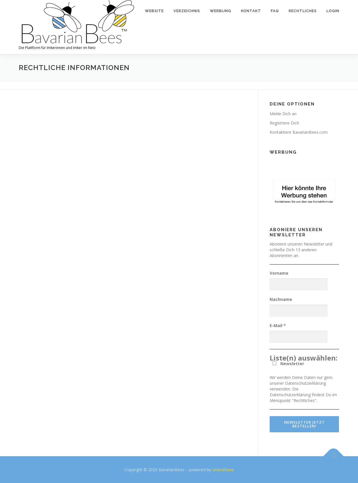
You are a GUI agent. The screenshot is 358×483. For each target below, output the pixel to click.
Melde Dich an (283, 113)
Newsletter (288, 363)
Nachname (281, 299)
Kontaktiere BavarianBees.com (299, 132)
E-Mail (278, 325)
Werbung (220, 11)
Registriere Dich (284, 123)
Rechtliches (303, 11)
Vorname (279, 273)
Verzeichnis (187, 11)
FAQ (275, 11)
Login (333, 11)
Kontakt (251, 11)
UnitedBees (223, 469)
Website (154, 11)
